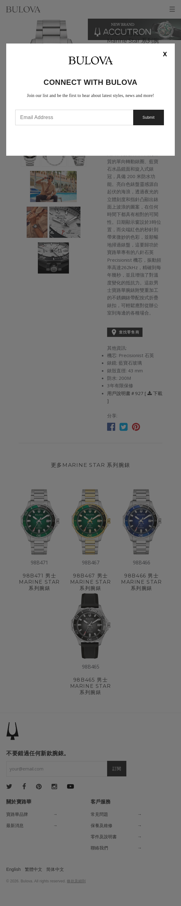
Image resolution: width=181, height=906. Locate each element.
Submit (149, 117)
